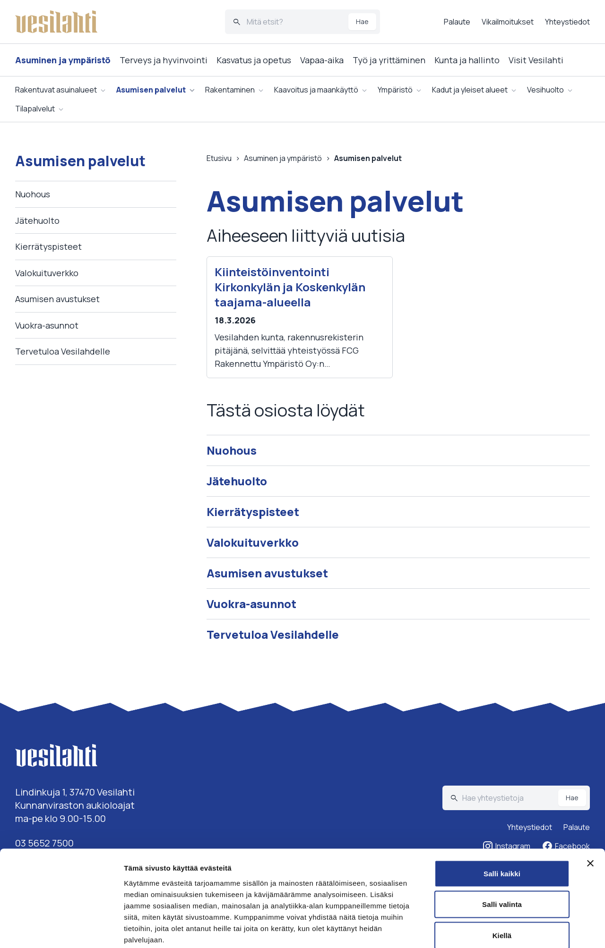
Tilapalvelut (35, 108)
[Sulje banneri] (590, 814)
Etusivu (219, 158)
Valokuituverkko (46, 273)
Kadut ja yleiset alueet (470, 90)
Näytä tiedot (505, 929)
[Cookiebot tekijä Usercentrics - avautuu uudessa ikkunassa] (61, 930)
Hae (362, 21)
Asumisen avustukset (57, 299)
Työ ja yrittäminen (389, 60)
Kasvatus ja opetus (253, 60)
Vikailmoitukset (508, 22)
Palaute (457, 22)
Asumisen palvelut (151, 90)
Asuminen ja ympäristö (63, 60)
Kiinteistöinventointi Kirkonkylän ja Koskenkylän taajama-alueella (290, 287)
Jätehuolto (37, 220)
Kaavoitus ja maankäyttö (316, 90)
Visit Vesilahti (536, 60)
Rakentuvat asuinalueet (56, 90)
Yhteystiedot (567, 22)
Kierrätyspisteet (48, 246)
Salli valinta (502, 855)
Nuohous (32, 194)
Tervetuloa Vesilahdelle (62, 351)
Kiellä (502, 886)
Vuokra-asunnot (46, 325)
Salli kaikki (502, 824)
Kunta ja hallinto (467, 60)
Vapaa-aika (322, 60)
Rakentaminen (230, 90)
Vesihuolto (545, 90)
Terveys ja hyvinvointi (163, 60)
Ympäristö (395, 90)
